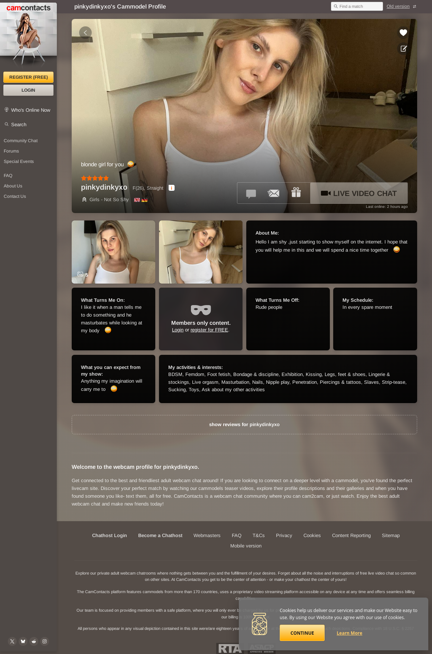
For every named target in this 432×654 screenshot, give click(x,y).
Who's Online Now (30, 110)
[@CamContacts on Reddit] (33, 641)
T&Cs (259, 535)
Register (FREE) (28, 77)
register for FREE (209, 330)
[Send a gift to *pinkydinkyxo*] (296, 193)
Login (28, 90)
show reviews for (244, 424)
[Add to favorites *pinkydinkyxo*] (403, 32)
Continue (302, 633)
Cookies (312, 535)
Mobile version (246, 546)
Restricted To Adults (230, 648)
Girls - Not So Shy (105, 199)
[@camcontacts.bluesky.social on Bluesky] (23, 641)
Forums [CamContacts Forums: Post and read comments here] (11, 151)
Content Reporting (351, 535)
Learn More (350, 633)
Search (18, 124)
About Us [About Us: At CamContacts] (13, 186)
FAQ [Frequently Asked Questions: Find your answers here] (8, 175)
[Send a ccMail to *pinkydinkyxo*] (274, 193)
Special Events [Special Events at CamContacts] (19, 161)
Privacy (284, 535)
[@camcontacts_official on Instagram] (44, 641)
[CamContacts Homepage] (28, 37)
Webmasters (207, 535)
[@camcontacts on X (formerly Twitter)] (12, 641)
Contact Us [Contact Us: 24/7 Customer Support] (15, 196)
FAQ (236, 535)
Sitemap (391, 535)
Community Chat (21, 140)
